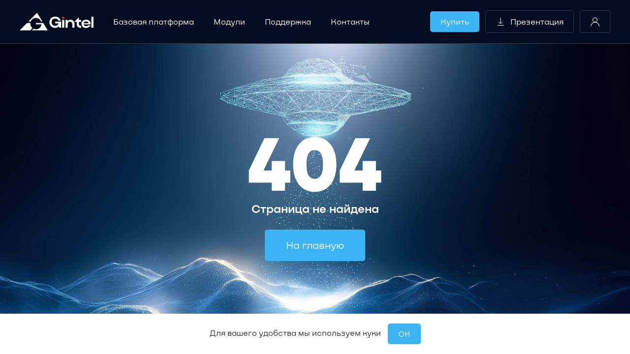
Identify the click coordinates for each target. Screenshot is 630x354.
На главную (315, 245)
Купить (455, 21)
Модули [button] (229, 21)
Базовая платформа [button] (153, 21)
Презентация (530, 22)
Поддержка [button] (288, 21)
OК (404, 333)
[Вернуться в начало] (57, 21)
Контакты (350, 21)
